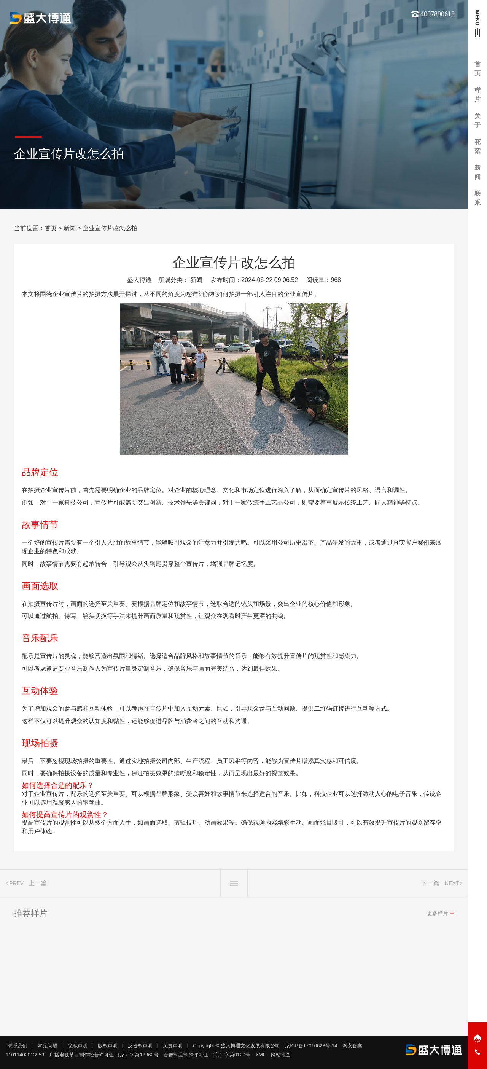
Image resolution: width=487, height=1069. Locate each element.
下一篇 (430, 886)
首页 (51, 228)
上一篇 (38, 886)
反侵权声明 (140, 1045)
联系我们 (17, 1045)
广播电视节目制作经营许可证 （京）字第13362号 (104, 1055)
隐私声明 (78, 1045)
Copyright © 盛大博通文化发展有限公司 (236, 1045)
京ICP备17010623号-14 (311, 1045)
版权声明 (108, 1045)
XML (260, 1055)
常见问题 (47, 1045)
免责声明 (173, 1045)
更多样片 (437, 916)
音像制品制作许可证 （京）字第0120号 (207, 1055)
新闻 (70, 228)
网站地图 (281, 1055)
